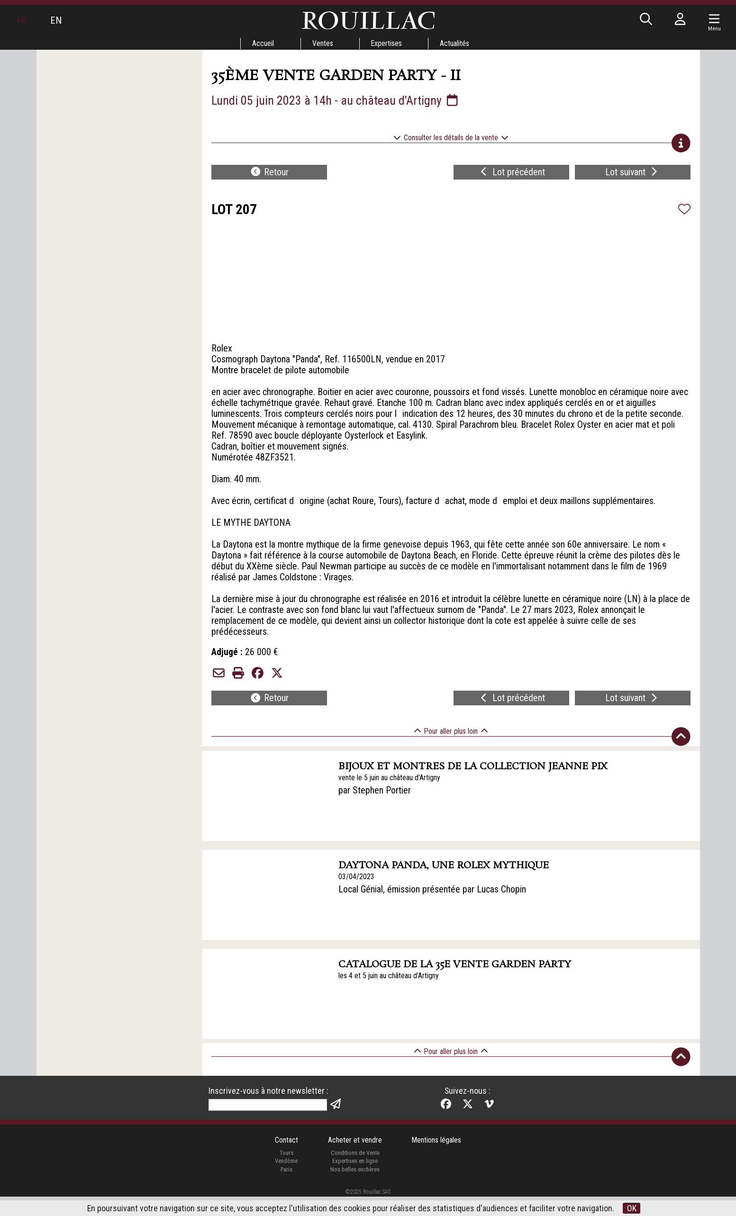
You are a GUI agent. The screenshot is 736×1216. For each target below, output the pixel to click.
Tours (286, 1171)
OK (631, 1208)
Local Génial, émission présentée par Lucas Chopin (432, 907)
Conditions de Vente (354, 1171)
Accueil (262, 43)
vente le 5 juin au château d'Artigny (389, 794)
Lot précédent (511, 173)
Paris (286, 1188)
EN (56, 20)
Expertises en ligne (355, 1180)
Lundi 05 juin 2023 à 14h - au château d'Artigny (336, 100)
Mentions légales (437, 1159)
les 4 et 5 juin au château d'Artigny (388, 993)
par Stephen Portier (374, 807)
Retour (269, 173)
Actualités (455, 43)
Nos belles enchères (355, 1188)
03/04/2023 (356, 894)
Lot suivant (632, 173)
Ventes (322, 43)
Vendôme (285, 1180)
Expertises (386, 43)
